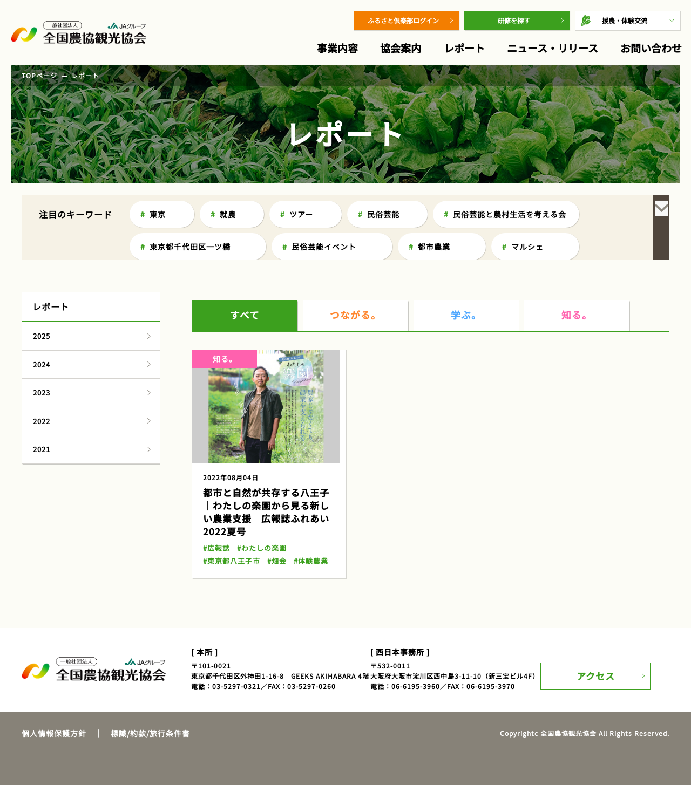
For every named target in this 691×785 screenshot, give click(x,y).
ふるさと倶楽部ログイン (403, 20)
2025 (41, 309)
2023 (41, 366)
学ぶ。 (466, 288)
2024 (41, 338)
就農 (228, 214)
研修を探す (514, 20)
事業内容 (337, 47)
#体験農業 (305, 534)
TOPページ (39, 75)
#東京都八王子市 (229, 534)
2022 (41, 395)
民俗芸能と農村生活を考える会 (509, 214)
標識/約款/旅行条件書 (150, 706)
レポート (464, 47)
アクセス (603, 642)
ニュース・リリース (552, 47)
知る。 (577, 288)
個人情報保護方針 (54, 706)
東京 (158, 214)
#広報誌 (215, 521)
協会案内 (400, 47)
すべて (245, 288)
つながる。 (356, 288)
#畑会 (272, 534)
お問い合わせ (651, 47)
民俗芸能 (383, 214)
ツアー (301, 214)
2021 (41, 423)
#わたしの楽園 (258, 521)
